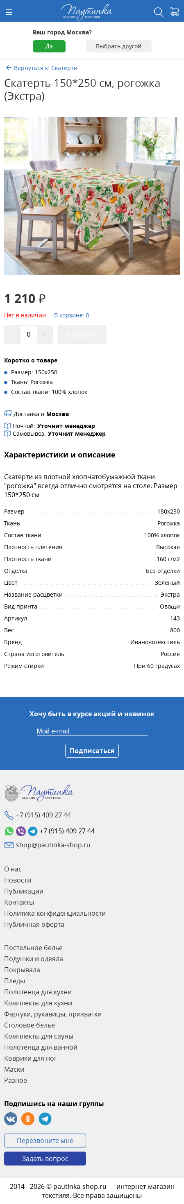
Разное (15, 1080)
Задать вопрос (45, 1158)
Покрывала (22, 969)
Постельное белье (33, 947)
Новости (17, 880)
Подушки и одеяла (33, 958)
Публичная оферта (34, 924)
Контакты (19, 902)
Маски (14, 1069)
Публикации (23, 891)
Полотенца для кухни (38, 991)
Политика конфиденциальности (55, 913)
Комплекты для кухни (38, 1002)
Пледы (14, 980)
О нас (13, 869)
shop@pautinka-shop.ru (53, 844)
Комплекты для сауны (38, 1036)
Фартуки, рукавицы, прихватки (53, 1013)
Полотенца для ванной (40, 1047)
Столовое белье (29, 1025)
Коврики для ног (30, 1058)
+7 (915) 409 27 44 (43, 814)
